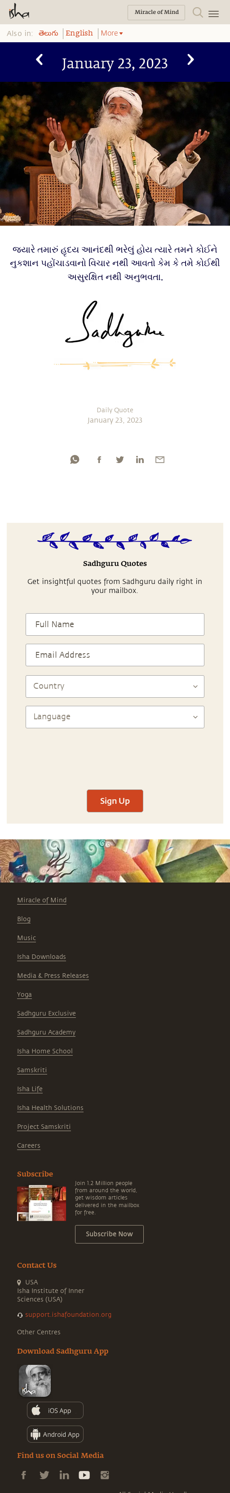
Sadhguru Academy (46, 1032)
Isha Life (30, 1089)
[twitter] (119, 459)
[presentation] (115, 754)
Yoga (24, 994)
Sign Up (115, 800)
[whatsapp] (75, 459)
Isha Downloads (41, 957)
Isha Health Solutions (50, 1108)
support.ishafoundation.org (68, 1314)
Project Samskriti (44, 1126)
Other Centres (39, 1332)
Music (26, 938)
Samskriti (32, 1070)
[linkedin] (139, 459)
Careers (28, 1145)
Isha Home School (45, 1051)
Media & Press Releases (53, 975)
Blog (24, 919)
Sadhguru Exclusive (46, 1013)
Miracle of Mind (41, 900)
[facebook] (99, 459)
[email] (160, 459)
